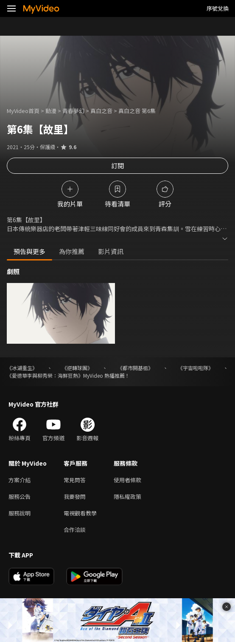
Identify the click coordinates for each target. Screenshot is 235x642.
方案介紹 (19, 480)
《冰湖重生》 (22, 367)
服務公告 (19, 496)
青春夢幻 (73, 111)
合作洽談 (75, 530)
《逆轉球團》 (77, 367)
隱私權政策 (127, 496)
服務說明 (19, 513)
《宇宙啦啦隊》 (195, 367)
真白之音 (101, 111)
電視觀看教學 (80, 513)
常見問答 (75, 480)
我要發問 (75, 496)
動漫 (50, 111)
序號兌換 (218, 8)
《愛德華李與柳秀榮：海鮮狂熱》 (45, 375)
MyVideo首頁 (23, 111)
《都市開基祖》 (135, 367)
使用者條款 (127, 480)
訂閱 (117, 165)
